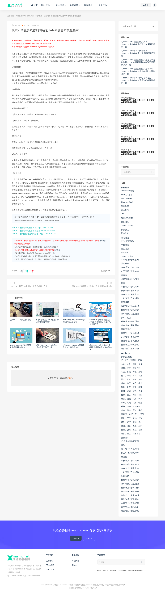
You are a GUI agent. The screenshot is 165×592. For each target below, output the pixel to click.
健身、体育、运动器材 (130, 368)
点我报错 (48, 247)
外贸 (123, 283)
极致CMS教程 (127, 202)
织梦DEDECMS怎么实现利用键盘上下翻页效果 (46, 346)
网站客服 (102, 241)
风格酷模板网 (21, 16)
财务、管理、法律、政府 (131, 422)
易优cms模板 (126, 357)
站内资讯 (125, 230)
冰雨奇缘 (16, 25)
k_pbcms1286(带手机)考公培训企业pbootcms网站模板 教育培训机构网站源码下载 (138, 80)
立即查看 (76, 538)
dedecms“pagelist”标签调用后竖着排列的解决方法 (20, 346)
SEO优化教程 (127, 194)
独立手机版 (126, 317)
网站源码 (125, 249)
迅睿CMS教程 (127, 218)
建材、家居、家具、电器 (131, 391)
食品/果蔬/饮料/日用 (130, 344)
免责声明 (75, 561)
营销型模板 (126, 329)
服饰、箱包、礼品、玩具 (131, 399)
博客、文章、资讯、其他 (131, 379)
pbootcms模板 (127, 256)
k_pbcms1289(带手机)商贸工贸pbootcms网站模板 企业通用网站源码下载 (138, 53)
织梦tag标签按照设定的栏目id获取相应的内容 (47, 321)
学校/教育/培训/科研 (130, 286)
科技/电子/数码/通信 (130, 321)
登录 (70, 378)
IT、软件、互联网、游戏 (131, 360)
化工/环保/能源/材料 (130, 271)
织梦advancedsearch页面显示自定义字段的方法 (73, 346)
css (122, 213)
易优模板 (49, 561)
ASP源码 (124, 252)
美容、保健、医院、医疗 (131, 410)
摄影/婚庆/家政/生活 (130, 290)
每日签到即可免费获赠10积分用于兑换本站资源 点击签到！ (137, 101)
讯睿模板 (125, 438)
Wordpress (125, 353)
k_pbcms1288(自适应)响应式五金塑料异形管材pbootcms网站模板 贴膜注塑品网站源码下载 (138, 62)
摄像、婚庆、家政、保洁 (131, 395)
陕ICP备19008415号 (76, 588)
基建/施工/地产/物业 (130, 279)
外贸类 (124, 456)
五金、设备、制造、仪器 (131, 364)
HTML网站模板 (127, 241)
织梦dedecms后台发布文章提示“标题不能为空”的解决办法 (100, 347)
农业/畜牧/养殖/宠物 (130, 267)
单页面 (124, 275)
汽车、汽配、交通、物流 (131, 402)
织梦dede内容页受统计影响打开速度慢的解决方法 (92, 286)
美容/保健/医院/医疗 (130, 325)
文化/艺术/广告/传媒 (130, 298)
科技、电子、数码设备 (130, 406)
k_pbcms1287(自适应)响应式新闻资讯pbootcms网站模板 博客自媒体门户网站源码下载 (138, 71)
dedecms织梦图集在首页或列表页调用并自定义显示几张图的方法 (100, 322)
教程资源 (30, 16)
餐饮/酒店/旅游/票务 (130, 348)
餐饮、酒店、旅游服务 (130, 433)
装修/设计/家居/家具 (130, 333)
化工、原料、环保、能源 (131, 375)
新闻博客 (125, 302)
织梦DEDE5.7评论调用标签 (20, 320)
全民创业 (75, 565)
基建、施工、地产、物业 (131, 383)
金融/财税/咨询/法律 (130, 341)
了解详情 (89, 538)
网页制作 (125, 210)
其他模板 (125, 263)
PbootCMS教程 (127, 190)
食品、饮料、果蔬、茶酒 (131, 429)
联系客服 (57, 250)
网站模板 (125, 237)
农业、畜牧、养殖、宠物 (131, 371)
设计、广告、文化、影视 (131, 418)
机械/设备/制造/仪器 (130, 310)
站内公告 (125, 233)
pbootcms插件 (127, 225)
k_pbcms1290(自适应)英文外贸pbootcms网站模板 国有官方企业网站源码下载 (138, 44)
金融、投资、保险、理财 (131, 426)
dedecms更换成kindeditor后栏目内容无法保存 (74, 321)
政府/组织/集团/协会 (130, 294)
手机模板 (125, 245)
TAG (87, 588)
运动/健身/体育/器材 (130, 337)
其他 (123, 445)
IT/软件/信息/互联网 (130, 259)
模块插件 (125, 222)
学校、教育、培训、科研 (131, 387)
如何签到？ (19, 43)
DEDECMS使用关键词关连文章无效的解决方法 (28, 286)
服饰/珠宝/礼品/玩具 (130, 306)
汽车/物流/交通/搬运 (130, 313)
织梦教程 (39, 16)
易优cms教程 (126, 198)
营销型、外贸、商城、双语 (132, 414)
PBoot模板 (50, 565)
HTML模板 (50, 569)
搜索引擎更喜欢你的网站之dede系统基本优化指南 (42, 220)
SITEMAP (93, 588)
